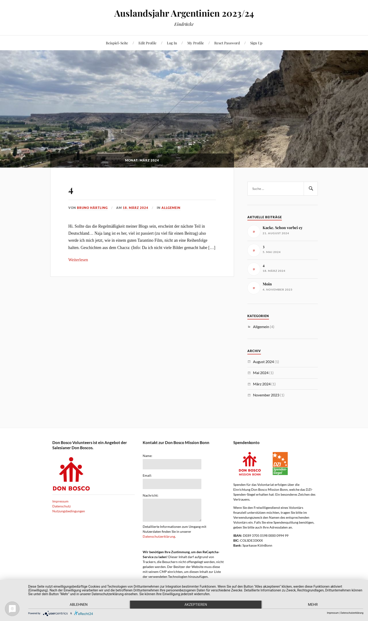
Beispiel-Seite (117, 42)
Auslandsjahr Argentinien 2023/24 (184, 13)
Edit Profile (147, 42)
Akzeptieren (195, 605)
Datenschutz (61, 506)
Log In (172, 42)
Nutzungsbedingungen (68, 511)
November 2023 (266, 395)
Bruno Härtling (92, 208)
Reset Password (227, 42)
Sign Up (256, 42)
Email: (147, 475)
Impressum (60, 501)
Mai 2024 (260, 372)
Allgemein (170, 208)
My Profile (195, 42)
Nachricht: (150, 495)
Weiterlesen (78, 259)
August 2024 (263, 361)
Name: (147, 455)
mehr (313, 605)
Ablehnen (78, 605)
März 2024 (262, 384)
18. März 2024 (135, 208)
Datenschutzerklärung (159, 536)
